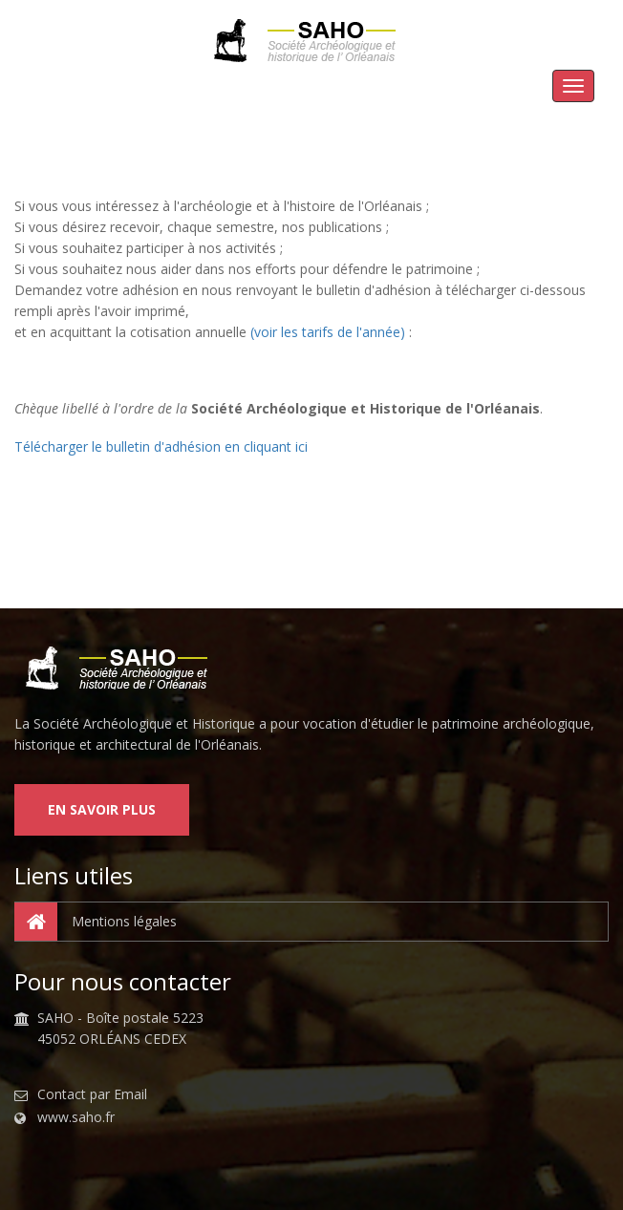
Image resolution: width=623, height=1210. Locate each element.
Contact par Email (92, 1094)
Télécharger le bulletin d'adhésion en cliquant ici (161, 446)
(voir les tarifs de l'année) (327, 332)
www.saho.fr (76, 1117)
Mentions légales (96, 921)
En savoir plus (102, 809)
